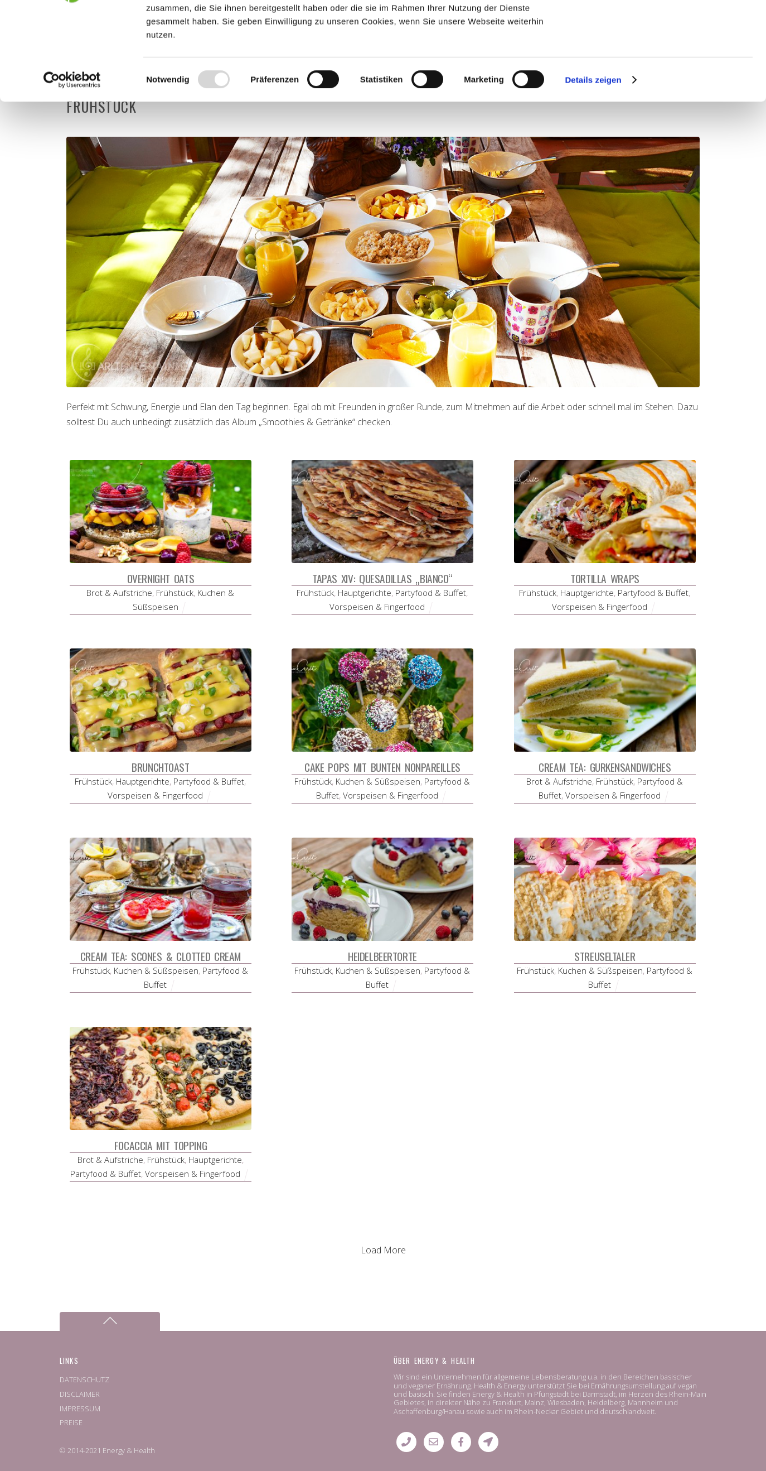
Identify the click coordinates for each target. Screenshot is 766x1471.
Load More (383, 1250)
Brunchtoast (160, 767)
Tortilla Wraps (604, 578)
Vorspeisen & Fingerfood (377, 606)
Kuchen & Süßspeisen (378, 781)
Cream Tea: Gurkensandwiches (605, 767)
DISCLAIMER (80, 1394)
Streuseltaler (604, 956)
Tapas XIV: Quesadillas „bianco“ (382, 578)
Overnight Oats (160, 578)
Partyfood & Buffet (430, 592)
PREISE (71, 1422)
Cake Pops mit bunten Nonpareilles (382, 767)
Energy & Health (129, 1450)
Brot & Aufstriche (119, 592)
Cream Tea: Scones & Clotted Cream (160, 956)
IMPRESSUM (80, 1408)
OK (673, 27)
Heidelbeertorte (382, 956)
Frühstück (174, 592)
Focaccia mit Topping (160, 1145)
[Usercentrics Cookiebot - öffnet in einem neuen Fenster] (72, 166)
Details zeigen (593, 166)
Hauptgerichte (364, 592)
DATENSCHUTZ (84, 1379)
